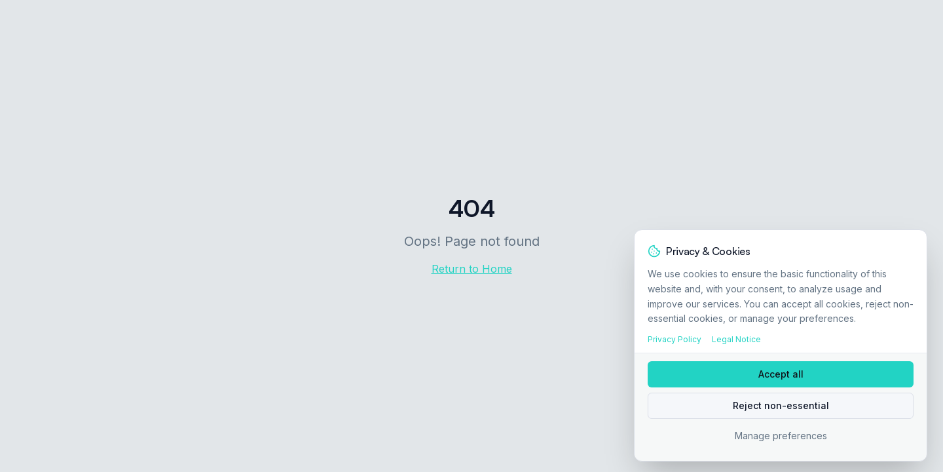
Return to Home (472, 268)
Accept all (781, 374)
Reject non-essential (781, 405)
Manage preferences (781, 435)
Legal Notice (736, 339)
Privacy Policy (674, 339)
